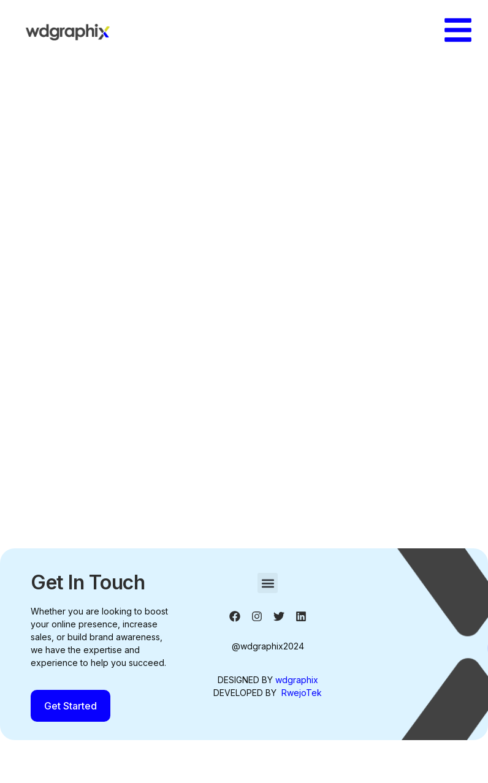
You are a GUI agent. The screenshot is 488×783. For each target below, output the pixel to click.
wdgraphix (296, 680)
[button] (267, 583)
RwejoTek (301, 692)
